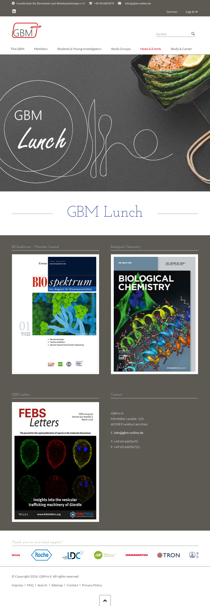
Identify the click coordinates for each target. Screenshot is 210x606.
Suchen (193, 34)
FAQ (30, 585)
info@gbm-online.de (138, 3)
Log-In (190, 11)
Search (42, 585)
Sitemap (57, 585)
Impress (17, 585)
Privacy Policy (92, 585)
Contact (72, 585)
